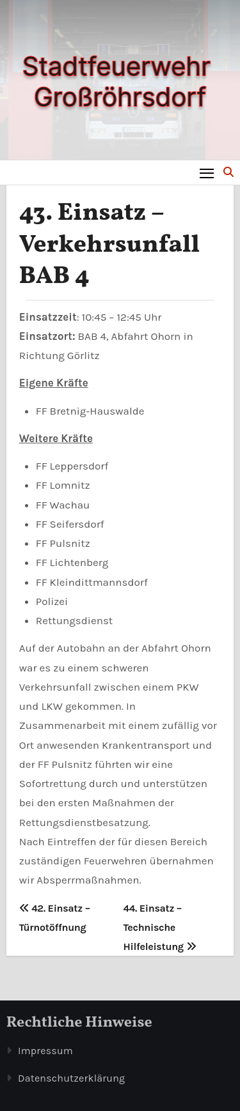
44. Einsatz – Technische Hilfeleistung (160, 927)
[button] (228, 172)
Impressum (45, 1051)
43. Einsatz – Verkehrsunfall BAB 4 (109, 245)
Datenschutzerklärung (71, 1078)
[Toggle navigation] (207, 173)
